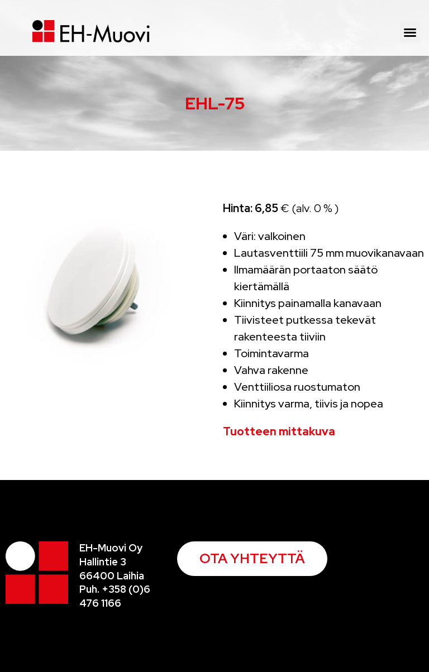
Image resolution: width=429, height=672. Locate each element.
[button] (410, 32)
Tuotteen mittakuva (279, 431)
